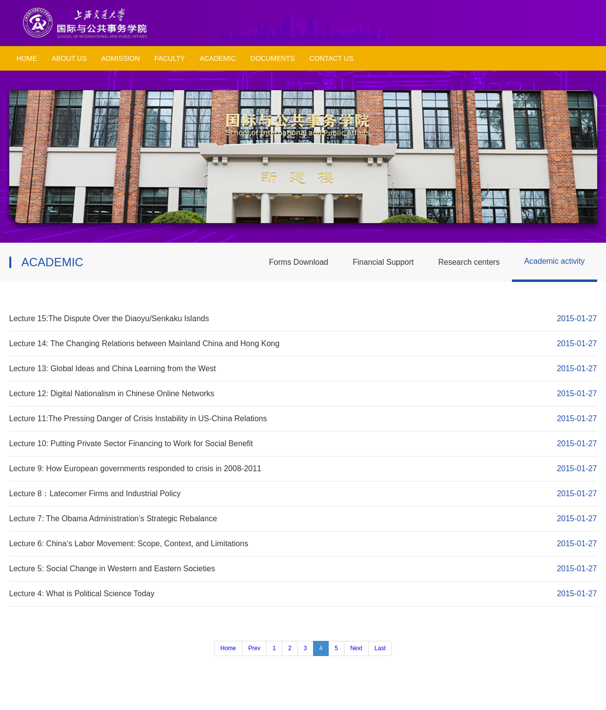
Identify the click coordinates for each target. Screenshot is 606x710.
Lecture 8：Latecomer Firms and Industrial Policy (95, 493)
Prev (254, 648)
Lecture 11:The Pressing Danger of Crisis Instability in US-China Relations (138, 418)
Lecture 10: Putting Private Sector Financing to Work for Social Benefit (131, 443)
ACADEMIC (217, 58)
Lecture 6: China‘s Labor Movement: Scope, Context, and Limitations (128, 543)
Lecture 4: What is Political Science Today (82, 593)
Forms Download (298, 262)
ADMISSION (120, 58)
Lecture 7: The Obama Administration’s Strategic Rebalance (113, 518)
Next (356, 648)
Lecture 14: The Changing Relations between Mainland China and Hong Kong (144, 343)
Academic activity (554, 261)
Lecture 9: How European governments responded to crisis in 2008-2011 (135, 468)
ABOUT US (69, 58)
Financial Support (383, 262)
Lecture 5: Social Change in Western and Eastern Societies (112, 568)
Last (380, 648)
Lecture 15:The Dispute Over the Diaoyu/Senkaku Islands (109, 318)
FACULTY (169, 58)
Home (228, 648)
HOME (27, 58)
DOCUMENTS (272, 58)
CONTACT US (332, 58)
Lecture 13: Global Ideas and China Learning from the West (112, 368)
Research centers (469, 262)
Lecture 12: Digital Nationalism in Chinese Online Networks (112, 393)
